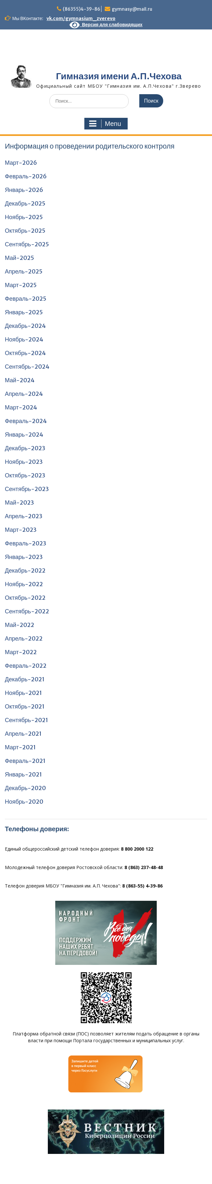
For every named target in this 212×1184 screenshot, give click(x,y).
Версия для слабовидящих (106, 25)
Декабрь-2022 (25, 570)
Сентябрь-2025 (27, 244)
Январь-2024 (24, 434)
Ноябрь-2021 (23, 693)
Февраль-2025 (25, 298)
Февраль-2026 (26, 176)
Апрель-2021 (23, 733)
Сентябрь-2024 (27, 366)
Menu (105, 123)
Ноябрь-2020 (24, 801)
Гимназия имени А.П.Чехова (119, 76)
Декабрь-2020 (25, 788)
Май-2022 (19, 625)
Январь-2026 (24, 190)
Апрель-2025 (23, 271)
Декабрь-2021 (25, 679)
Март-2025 (21, 285)
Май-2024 (20, 380)
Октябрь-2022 (25, 597)
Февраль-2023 (25, 543)
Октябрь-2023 (25, 475)
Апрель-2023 (23, 516)
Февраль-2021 (25, 761)
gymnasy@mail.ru (132, 9)
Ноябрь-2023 (24, 461)
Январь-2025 (24, 312)
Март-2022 (21, 652)
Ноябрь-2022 (24, 584)
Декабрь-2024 (25, 326)
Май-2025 (19, 258)
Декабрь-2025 (25, 203)
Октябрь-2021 (25, 706)
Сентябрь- (20, 611)
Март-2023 (21, 529)
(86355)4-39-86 (81, 9)
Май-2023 (19, 502)
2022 (42, 611)
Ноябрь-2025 (24, 217)
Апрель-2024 (24, 393)
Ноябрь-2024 (24, 339)
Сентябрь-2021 (26, 720)
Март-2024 (21, 407)
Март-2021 (20, 747)
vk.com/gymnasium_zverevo (81, 18)
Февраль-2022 (26, 665)
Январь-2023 (24, 557)
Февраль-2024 (26, 421)
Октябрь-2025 (25, 230)
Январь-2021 (23, 774)
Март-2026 (21, 162)
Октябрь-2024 (25, 353)
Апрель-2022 (24, 638)
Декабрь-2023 (25, 448)
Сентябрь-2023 (27, 489)
